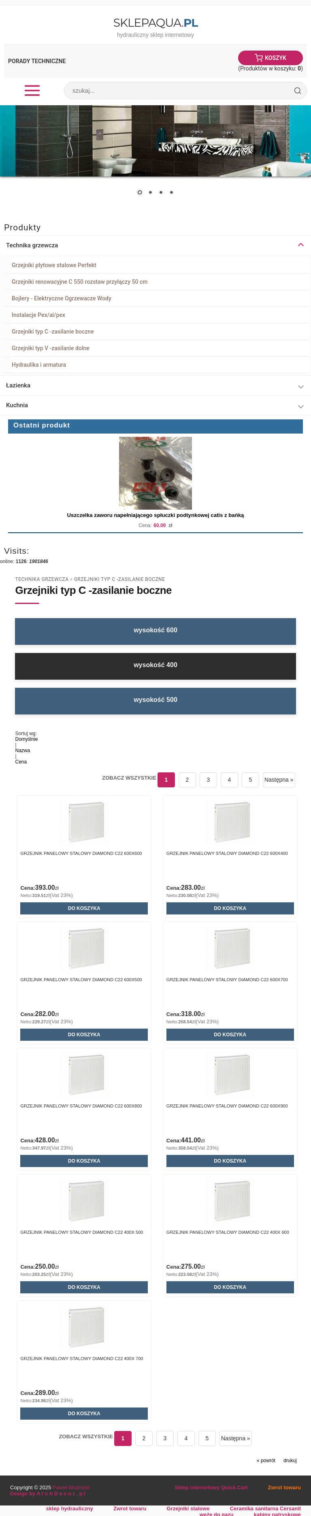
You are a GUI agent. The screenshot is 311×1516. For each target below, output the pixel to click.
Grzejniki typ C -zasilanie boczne (53, 331)
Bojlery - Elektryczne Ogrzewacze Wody (61, 298)
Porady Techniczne (37, 61)
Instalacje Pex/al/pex (38, 315)
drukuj (290, 1460)
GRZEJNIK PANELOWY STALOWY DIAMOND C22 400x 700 (81, 1358)
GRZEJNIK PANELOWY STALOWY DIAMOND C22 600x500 (81, 979)
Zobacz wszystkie (129, 778)
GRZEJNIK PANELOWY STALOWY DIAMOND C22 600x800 (81, 1106)
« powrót (266, 1460)
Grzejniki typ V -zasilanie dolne (50, 348)
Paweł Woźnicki (71, 1487)
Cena (21, 762)
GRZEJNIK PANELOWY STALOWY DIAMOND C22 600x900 (227, 1106)
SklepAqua (155, 23)
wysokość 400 (155, 664)
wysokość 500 (155, 699)
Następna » (279, 779)
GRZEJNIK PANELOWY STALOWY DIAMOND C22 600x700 (227, 979)
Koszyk (275, 58)
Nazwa (22, 750)
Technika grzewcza (32, 245)
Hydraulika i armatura (39, 364)
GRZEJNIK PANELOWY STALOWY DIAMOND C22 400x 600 (227, 1232)
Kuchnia (17, 405)
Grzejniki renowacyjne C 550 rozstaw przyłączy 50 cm (79, 282)
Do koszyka (84, 908)
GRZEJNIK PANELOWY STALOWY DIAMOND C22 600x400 (227, 853)
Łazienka (18, 385)
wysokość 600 (155, 630)
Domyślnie (26, 739)
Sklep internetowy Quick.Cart (211, 1487)
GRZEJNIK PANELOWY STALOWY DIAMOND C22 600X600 (81, 853)
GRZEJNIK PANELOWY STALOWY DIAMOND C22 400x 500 (81, 1232)
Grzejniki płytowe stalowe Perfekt (54, 265)
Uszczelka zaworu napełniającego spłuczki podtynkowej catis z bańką (155, 515)
